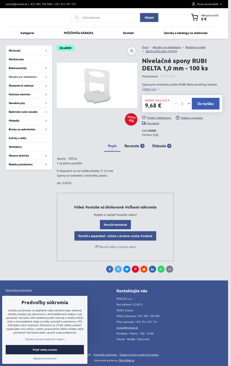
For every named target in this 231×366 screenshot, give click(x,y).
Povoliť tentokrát (115, 225)
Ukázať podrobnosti (45, 358)
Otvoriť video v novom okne (115, 247)
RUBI (156, 135)
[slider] (168, 76)
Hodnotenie (150, 76)
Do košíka (205, 103)
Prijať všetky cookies (45, 349)
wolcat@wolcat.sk (127, 327)
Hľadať (149, 17)
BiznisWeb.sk (126, 360)
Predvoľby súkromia (105, 354)
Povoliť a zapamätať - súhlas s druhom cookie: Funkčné (115, 236)
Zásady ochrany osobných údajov (139, 354)
